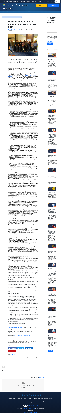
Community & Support (36, 1)
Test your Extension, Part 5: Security (52, 251)
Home (4, 12)
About (25, 12)
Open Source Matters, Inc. (29, 408)
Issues (8, 12)
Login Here (41, 377)
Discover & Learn (25, 1)
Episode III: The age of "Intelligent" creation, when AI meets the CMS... (52, 337)
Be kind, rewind (51, 192)
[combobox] (57, 1)
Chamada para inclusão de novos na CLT (31, 357)
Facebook (12, 348)
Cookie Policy (26, 401)
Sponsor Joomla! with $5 (35, 401)
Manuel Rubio (17, 29)
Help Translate (45, 401)
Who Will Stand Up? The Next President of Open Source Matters (52, 78)
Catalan (13, 354)
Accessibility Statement (9, 401)
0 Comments (18, 30)
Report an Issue (53, 401)
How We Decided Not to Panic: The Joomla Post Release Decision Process (52, 315)
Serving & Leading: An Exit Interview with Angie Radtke (52, 232)
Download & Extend (14, 1)
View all (50, 350)
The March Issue (52, 59)
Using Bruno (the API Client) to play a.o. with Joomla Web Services (52, 136)
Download (41, 5)
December (10, 29)
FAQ (29, 12)
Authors (13, 12)
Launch (53, 5)
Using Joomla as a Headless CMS (52, 116)
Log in (30, 402)
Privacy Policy (49, 41)
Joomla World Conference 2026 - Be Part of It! (52, 98)
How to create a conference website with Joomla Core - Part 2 (52, 211)
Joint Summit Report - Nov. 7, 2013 (22, 335)
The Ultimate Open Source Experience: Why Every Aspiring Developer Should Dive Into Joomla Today (52, 272)
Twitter (20, 348)
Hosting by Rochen (30, 412)
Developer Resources (49, 1)
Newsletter (19, 12)
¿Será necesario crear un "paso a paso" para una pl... (16, 357)
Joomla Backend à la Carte (52, 156)
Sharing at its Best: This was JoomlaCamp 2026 (52, 294)
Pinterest (12, 351)
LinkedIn (29, 348)
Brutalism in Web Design (52, 174)
